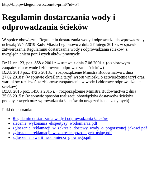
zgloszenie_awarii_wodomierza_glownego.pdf (52, 137)
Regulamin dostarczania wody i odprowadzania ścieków (60, 118)
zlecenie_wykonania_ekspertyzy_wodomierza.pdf (55, 123)
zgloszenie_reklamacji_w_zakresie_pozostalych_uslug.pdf (62, 132)
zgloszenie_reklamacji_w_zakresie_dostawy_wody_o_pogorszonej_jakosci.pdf (80, 128)
